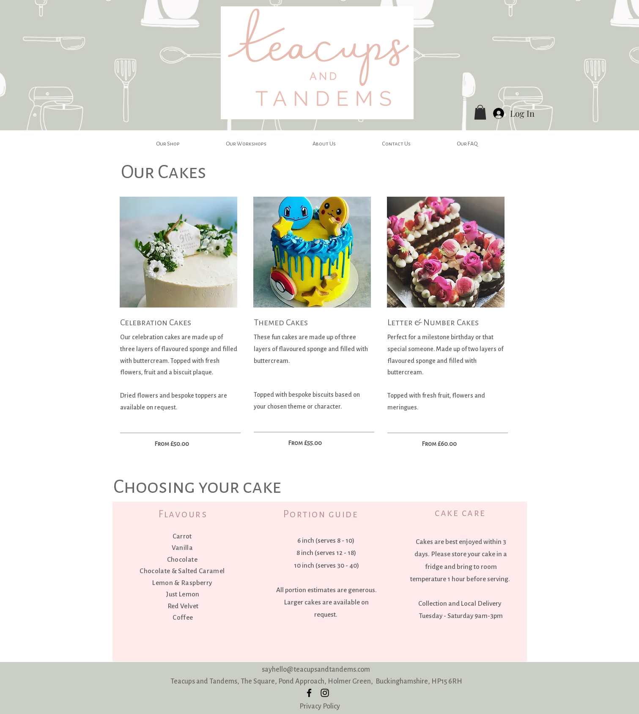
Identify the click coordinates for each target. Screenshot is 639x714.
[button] (480, 112)
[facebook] (309, 692)
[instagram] (324, 692)
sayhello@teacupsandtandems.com (316, 669)
